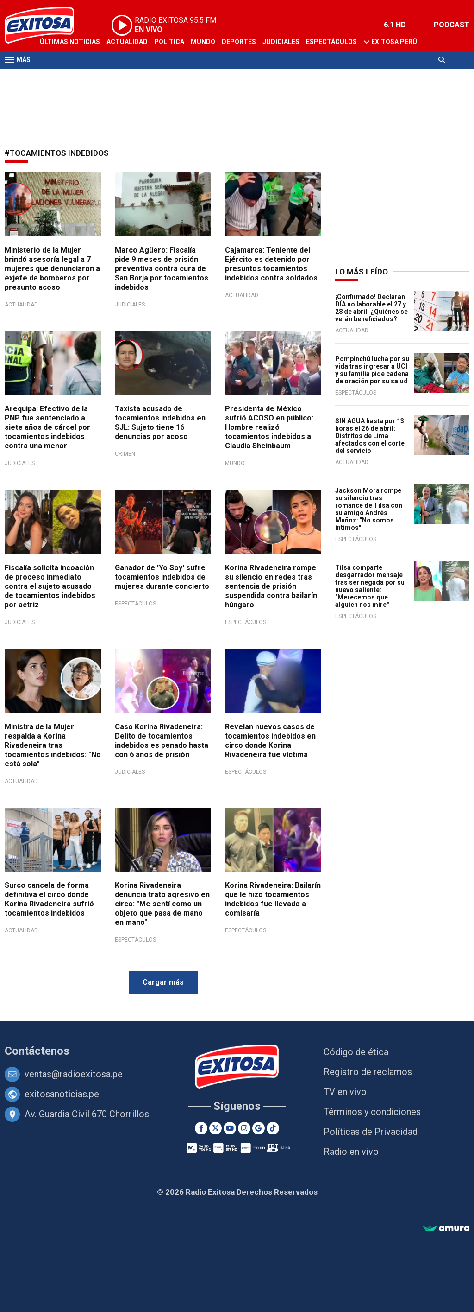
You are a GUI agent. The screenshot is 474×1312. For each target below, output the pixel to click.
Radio (93, 78)
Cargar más (163, 982)
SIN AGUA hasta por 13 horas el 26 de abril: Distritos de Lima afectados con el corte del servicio (370, 435)
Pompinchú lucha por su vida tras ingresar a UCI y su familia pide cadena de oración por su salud (372, 370)
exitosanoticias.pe (62, 1094)
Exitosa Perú (394, 41)
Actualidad (127, 41)
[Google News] (258, 1128)
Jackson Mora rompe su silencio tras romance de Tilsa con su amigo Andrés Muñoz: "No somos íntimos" (368, 509)
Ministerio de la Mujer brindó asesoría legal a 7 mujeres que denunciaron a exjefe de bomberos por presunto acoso (52, 269)
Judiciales (280, 41)
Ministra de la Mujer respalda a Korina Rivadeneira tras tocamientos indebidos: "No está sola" (53, 745)
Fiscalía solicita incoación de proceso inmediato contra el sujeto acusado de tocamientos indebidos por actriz (50, 586)
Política (169, 41)
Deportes (239, 41)
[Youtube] (230, 1128)
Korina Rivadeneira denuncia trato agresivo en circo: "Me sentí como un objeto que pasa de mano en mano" (162, 904)
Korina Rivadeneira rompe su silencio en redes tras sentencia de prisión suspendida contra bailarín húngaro (271, 586)
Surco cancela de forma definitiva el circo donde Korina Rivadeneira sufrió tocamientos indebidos (49, 899)
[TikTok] (273, 1128)
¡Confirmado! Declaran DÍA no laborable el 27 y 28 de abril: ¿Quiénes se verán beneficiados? (371, 308)
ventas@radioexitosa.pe (74, 1074)
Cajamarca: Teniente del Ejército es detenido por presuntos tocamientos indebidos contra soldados (271, 264)
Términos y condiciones (372, 1111)
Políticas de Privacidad (371, 1131)
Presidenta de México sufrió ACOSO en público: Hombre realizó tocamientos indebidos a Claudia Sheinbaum (269, 427)
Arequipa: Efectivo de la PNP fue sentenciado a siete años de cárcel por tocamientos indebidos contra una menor (47, 427)
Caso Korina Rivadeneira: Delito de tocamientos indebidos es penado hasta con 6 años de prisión (161, 740)
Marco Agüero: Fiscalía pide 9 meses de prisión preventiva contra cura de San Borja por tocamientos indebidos (161, 269)
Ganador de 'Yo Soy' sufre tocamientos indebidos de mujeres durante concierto (162, 577)
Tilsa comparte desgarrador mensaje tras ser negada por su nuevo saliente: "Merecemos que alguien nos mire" (370, 586)
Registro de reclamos (368, 1071)
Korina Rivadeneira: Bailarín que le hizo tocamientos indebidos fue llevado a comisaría (273, 899)
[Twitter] (215, 1128)
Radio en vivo (351, 1151)
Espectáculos (331, 41)
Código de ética (356, 1051)
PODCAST (451, 24)
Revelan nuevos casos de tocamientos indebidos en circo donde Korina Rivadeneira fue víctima (270, 740)
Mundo (203, 41)
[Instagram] (244, 1128)
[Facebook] (201, 1128)
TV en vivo (345, 1091)
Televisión (58, 78)
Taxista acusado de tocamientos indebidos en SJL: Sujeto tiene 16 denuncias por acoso (160, 422)
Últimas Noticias (70, 41)
